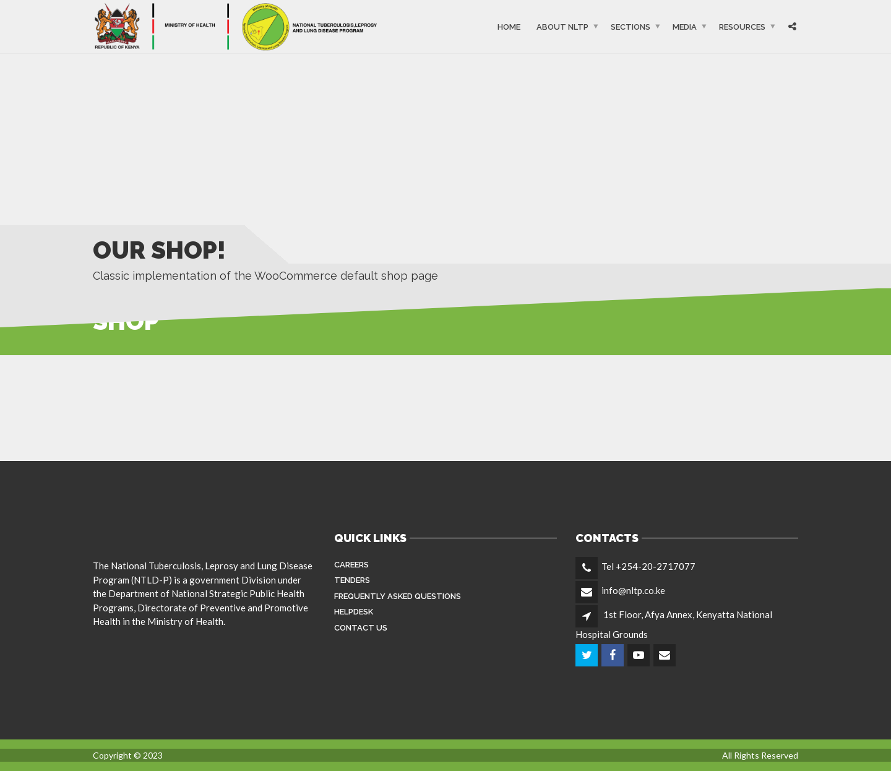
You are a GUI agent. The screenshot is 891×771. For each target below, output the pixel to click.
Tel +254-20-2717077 (648, 566)
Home (508, 26)
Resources (742, 26)
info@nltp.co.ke (633, 590)
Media (685, 26)
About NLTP (562, 26)
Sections (630, 26)
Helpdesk (353, 611)
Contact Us (360, 627)
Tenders (352, 580)
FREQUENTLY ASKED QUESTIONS (397, 596)
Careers (351, 564)
